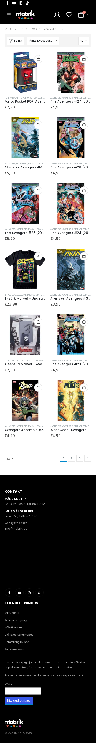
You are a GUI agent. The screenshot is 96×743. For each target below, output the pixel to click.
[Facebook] (8, 3)
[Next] (87, 458)
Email (8, 683)
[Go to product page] (25, 72)
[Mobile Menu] (10, 15)
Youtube (19, 592)
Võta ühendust (14, 627)
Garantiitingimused (17, 642)
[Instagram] (21, 3)
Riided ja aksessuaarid (17, 294)
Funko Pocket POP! (14, 97)
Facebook (9, 592)
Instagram (29, 592)
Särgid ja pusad (37, 294)
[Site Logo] (25, 14)
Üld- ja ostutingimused (19, 634)
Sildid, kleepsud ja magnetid (44, 360)
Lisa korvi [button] (38, 59)
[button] (15, 41)
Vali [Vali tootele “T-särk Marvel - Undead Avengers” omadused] (38, 256)
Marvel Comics (82, 97)
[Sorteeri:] (43, 41)
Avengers (55, 97)
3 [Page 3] (80, 458)
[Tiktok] (27, 3)
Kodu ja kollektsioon (16, 360)
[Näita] (83, 41)
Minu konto (12, 612)
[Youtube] (14, 3)
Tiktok (39, 592)
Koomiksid (67, 97)
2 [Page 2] (71, 458)
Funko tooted (32, 97)
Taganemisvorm (15, 649)
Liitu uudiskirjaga (18, 700)
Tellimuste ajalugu (16, 620)
